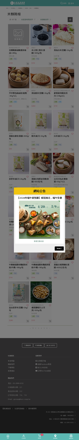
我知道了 (59, 248)
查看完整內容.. (39, 241)
